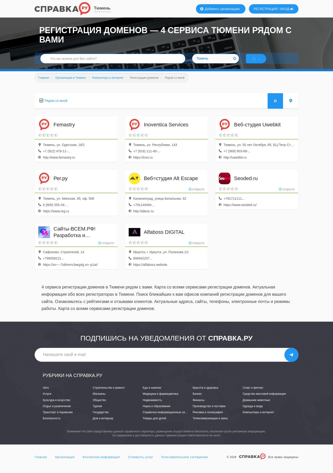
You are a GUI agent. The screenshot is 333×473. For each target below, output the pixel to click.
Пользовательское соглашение (184, 462)
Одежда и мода (253, 411)
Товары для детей (154, 423)
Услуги (47, 399)
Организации (65, 462)
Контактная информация (101, 462)
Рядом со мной (56, 105)
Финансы (198, 405)
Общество (99, 405)
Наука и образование (156, 411)
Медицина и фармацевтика (160, 399)
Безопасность (52, 423)
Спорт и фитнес (253, 392)
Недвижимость (152, 405)
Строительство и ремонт (109, 392)
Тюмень (102, 8)
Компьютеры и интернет (258, 417)
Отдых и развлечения (57, 411)
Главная (41, 462)
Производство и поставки (209, 411)
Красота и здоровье (205, 392)
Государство (101, 417)
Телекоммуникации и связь (210, 423)
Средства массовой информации (264, 399)
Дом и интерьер (103, 423)
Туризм (97, 411)
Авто (46, 392)
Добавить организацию (220, 9)
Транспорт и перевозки (58, 417)
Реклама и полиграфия (208, 417)
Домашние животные (256, 405)
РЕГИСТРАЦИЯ (266, 9)
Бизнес (197, 399)
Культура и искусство (56, 405)
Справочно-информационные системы (168, 417)
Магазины (99, 399)
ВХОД (286, 9)
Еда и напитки (152, 392)
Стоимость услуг (140, 462)
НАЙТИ (261, 62)
